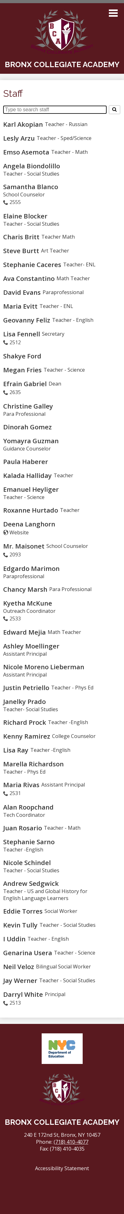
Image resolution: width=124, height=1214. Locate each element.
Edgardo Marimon (31, 568)
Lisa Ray (15, 750)
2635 (15, 392)
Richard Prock (24, 722)
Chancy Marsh (25, 589)
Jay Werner (20, 980)
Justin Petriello (26, 687)
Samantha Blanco (30, 186)
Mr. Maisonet (23, 546)
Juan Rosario (22, 827)
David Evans (22, 292)
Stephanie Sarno (29, 841)
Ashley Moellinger (31, 646)
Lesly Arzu (19, 138)
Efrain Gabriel (25, 383)
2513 (15, 1002)
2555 (15, 202)
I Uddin (14, 938)
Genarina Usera (27, 952)
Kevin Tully (20, 925)
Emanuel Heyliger (31, 489)
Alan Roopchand (28, 807)
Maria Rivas (21, 784)
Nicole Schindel (27, 862)
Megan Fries (22, 369)
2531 (15, 793)
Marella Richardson (33, 763)
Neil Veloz (18, 966)
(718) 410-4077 (71, 1141)
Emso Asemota (26, 152)
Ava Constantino (29, 278)
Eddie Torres (23, 911)
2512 (15, 342)
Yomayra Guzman (31, 440)
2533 (15, 618)
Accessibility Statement (62, 1168)
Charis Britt (21, 236)
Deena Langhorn (29, 524)
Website (19, 532)
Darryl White (23, 994)
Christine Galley (28, 406)
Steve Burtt (21, 250)
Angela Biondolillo (31, 165)
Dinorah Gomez (27, 426)
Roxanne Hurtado (30, 510)
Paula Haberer (25, 461)
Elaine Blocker (25, 216)
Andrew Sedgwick (31, 883)
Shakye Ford (22, 355)
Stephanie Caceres (32, 264)
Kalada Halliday (27, 475)
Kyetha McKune (27, 603)
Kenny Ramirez (26, 736)
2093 (15, 554)
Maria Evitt (20, 306)
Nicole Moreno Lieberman (43, 666)
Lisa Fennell (21, 333)
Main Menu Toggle (113, 13)
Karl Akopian (23, 124)
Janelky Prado (24, 701)
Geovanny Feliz (26, 320)
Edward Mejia (24, 632)
